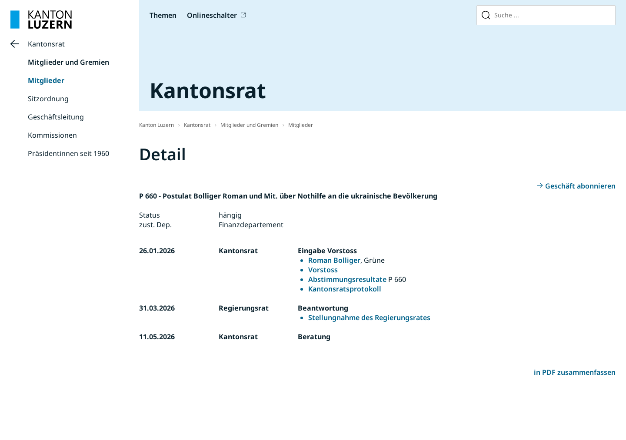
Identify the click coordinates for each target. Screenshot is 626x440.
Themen (163, 15)
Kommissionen (52, 135)
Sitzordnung (48, 98)
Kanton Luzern (156, 125)
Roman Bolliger (334, 260)
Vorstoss (323, 270)
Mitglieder (46, 80)
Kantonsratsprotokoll (344, 289)
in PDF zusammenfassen (575, 372)
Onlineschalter (212, 15)
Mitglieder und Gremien (68, 62)
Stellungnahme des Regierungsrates (369, 317)
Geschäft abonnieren (580, 186)
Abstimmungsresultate (347, 279)
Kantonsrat (46, 44)
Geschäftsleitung (56, 117)
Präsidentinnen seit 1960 (68, 153)
